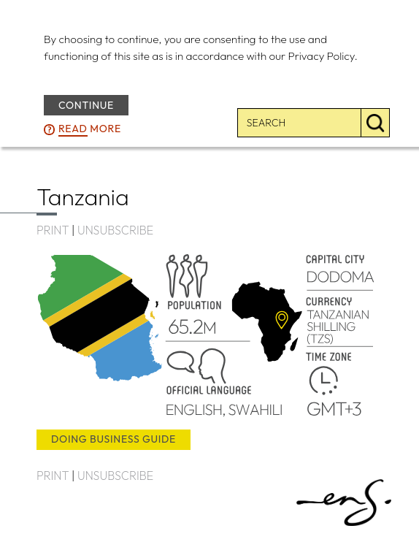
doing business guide (113, 439)
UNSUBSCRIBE (115, 230)
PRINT (52, 230)
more (89, 128)
